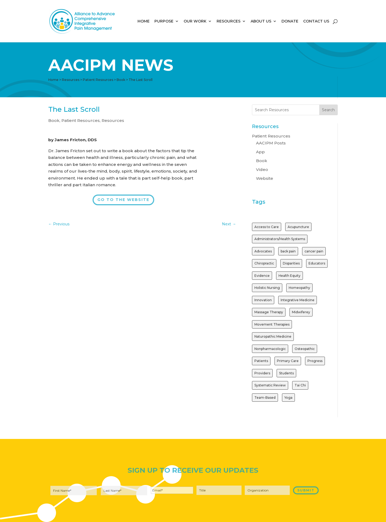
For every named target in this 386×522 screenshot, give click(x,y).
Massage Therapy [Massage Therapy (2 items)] (268, 312)
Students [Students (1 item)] (286, 373)
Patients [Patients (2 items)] (261, 361)
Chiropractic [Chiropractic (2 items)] (264, 263)
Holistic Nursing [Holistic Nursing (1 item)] (267, 288)
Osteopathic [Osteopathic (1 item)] (305, 349)
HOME (144, 21)
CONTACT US (316, 21)
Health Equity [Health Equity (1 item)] (289, 276)
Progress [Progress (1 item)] (314, 361)
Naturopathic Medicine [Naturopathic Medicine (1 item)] (272, 336)
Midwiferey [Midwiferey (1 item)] (301, 312)
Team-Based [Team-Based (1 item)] (265, 398)
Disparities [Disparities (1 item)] (291, 263)
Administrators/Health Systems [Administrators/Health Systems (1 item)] (279, 239)
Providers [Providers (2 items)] (262, 373)
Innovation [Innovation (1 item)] (263, 300)
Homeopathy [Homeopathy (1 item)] (299, 288)
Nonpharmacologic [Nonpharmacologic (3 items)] (270, 349)
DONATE (289, 21)
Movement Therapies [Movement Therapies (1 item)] (272, 324)
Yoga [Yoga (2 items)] (288, 398)
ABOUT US (261, 21)
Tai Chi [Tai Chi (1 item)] (300, 385)
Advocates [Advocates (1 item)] (263, 251)
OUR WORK (195, 21)
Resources (113, 120)
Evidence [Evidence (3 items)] (262, 276)
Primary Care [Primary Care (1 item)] (288, 361)
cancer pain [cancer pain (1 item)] (314, 251)
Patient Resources (80, 120)
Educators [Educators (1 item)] (317, 263)
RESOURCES (228, 21)
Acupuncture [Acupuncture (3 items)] (298, 227)
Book (54, 120)
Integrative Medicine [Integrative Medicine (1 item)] (297, 300)
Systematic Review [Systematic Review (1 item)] (270, 385)
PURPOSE (163, 21)
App (260, 151)
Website (264, 178)
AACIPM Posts (271, 143)
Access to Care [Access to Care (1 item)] (266, 227)
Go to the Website (123, 199)
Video (262, 169)
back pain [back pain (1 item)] (288, 251)
